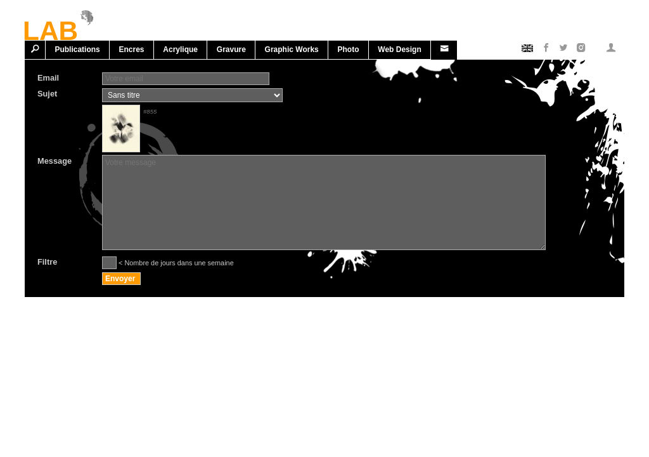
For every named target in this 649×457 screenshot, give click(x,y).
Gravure (231, 49)
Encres (132, 49)
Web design (399, 49)
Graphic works (292, 49)
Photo (348, 49)
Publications (77, 49)
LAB (50, 28)
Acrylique (180, 49)
